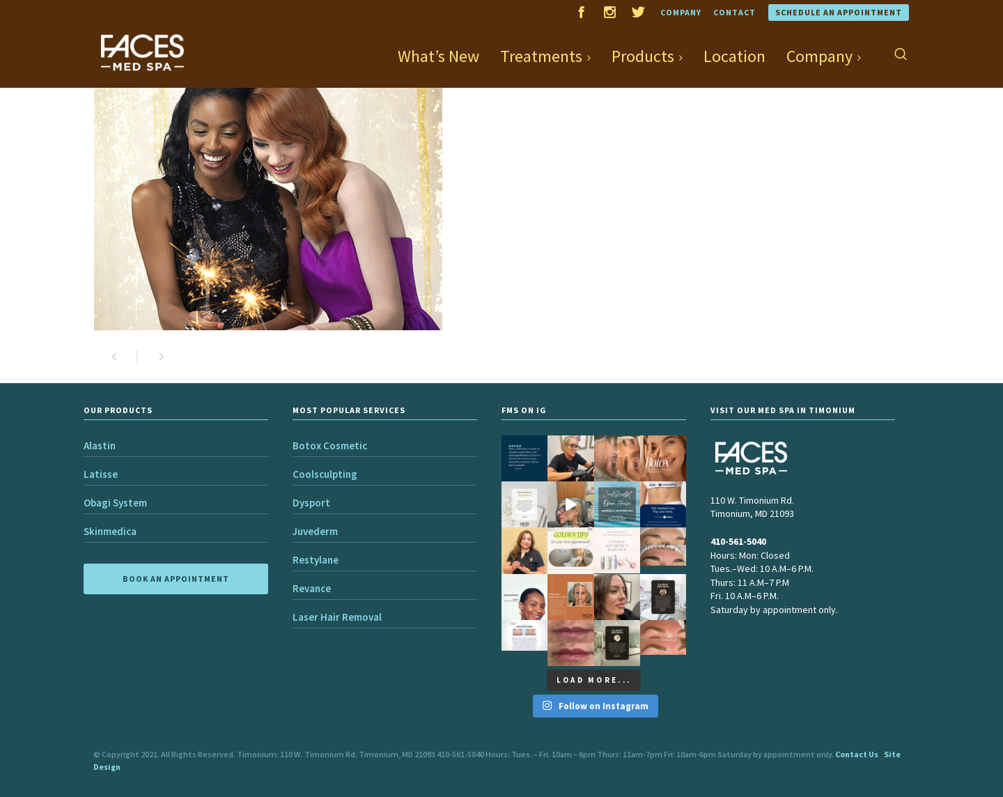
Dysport (311, 502)
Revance (312, 588)
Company (680, 12)
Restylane (316, 559)
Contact (734, 12)
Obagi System (115, 502)
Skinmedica (110, 531)
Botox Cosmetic (330, 445)
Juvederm (315, 531)
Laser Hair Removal (337, 617)
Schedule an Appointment (838, 12)
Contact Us (856, 754)
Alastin (100, 445)
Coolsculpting (325, 474)
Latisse (101, 474)
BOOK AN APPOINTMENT (176, 578)
